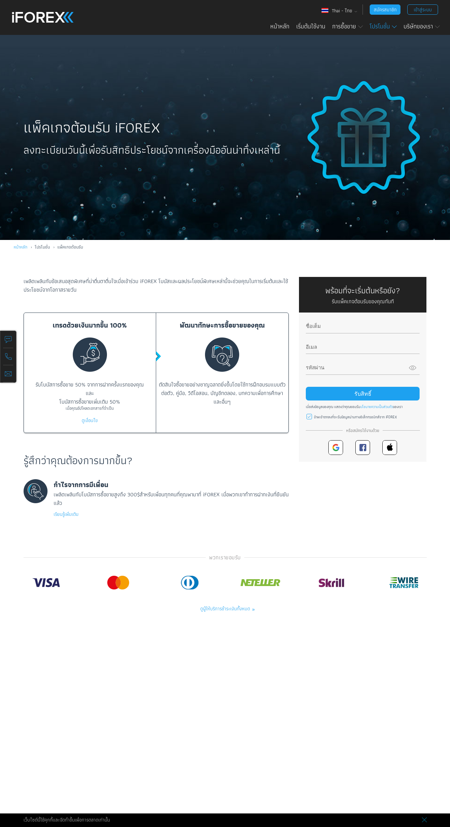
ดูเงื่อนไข (90, 420)
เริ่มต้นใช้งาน (310, 26)
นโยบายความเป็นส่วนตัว (376, 407)
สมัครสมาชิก (385, 9)
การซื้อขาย (347, 26)
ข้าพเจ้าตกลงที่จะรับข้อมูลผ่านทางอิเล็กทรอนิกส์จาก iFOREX (355, 417)
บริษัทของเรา (422, 26)
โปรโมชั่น (383, 26)
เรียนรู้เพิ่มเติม (66, 514)
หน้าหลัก (279, 26)
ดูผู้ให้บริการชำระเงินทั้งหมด (225, 608)
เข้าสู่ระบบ (423, 9)
